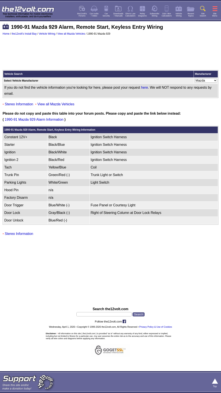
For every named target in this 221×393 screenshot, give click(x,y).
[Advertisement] (110, 55)
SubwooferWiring (154, 15)
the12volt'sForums (82, 15)
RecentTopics (191, 15)
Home (6, 33)
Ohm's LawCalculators (130, 15)
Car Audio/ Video (94, 15)
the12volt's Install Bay (24, 33)
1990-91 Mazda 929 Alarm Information (34, 119)
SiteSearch (203, 15)
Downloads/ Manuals (118, 15)
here (144, 87)
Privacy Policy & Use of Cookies (155, 327)
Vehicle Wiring (47, 33)
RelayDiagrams (142, 15)
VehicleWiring (178, 15)
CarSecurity (106, 15)
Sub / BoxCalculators (167, 15)
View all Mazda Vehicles (71, 33)
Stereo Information (19, 104)
